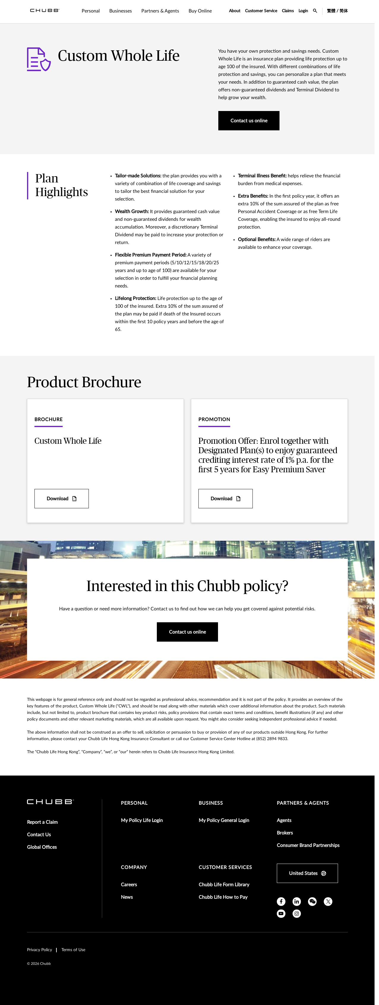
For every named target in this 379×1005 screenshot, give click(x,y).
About (234, 11)
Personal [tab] (91, 11)
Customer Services (225, 867)
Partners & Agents (303, 803)
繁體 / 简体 (337, 11)
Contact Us (39, 834)
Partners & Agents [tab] (160, 11)
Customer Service (261, 11)
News (127, 897)
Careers (129, 884)
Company (134, 867)
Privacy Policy (39, 950)
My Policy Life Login (142, 820)
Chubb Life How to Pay (223, 897)
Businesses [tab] (120, 11)
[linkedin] (297, 901)
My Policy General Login (224, 820)
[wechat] (312, 901)
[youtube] (281, 913)
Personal (134, 803)
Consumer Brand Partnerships (308, 845)
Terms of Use (73, 950)
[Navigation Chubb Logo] (45, 11)
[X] (328, 901)
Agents (284, 820)
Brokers (285, 833)
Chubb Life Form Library (224, 884)
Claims (288, 11)
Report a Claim (42, 822)
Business (211, 803)
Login (303, 11)
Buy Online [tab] (200, 11)
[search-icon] (315, 11)
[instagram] (297, 913)
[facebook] (281, 901)
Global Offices (42, 847)
